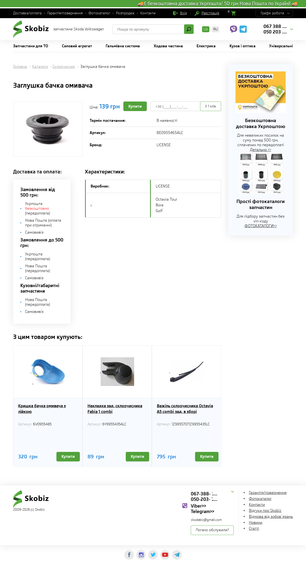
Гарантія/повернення (65, 13)
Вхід (183, 13)
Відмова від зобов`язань (271, 516)
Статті (254, 528)
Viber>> (198, 505)
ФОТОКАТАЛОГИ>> (261, 226)
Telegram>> (202, 511)
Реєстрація (210, 13)
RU (215, 29)
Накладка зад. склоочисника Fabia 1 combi (114, 408)
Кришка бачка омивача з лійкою (42, 408)
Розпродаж (125, 13)
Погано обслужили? (212, 530)
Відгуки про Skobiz (265, 510)
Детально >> (260, 149)
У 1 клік (210, 106)
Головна (20, 66)
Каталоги (40, 66)
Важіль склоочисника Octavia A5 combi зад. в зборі (185, 408)
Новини (255, 522)
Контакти (148, 13)
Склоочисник (63, 66)
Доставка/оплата (27, 13)
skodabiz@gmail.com (206, 520)
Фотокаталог (99, 13)
